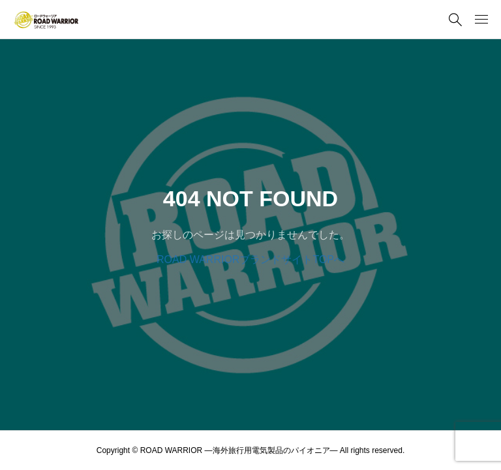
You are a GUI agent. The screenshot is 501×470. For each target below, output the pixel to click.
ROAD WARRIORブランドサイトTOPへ (250, 259)
